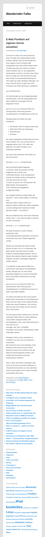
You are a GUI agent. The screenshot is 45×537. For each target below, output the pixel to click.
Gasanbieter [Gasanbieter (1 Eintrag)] (10, 497)
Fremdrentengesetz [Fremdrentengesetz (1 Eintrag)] (21, 494)
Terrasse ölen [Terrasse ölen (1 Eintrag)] (22, 526)
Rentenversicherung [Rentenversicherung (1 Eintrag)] (12, 519)
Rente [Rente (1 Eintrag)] (25, 516)
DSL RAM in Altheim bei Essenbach (19, 444)
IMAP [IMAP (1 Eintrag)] (29, 497)
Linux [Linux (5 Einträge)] (10, 512)
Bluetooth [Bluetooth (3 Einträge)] (31, 487)
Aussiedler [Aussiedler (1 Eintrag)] (22, 487)
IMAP (26, 380)
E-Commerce (11, 465)
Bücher (9, 463)
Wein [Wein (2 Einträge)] (8, 532)
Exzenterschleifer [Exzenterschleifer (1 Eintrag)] (27, 490)
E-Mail (21, 380)
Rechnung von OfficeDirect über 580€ (20, 436)
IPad (7, 473)
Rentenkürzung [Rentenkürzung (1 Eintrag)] (32, 516)
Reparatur (9, 475)
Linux (30, 380)
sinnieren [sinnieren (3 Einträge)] (20, 522)
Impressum (28, 23)
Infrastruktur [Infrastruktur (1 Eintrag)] (35, 497)
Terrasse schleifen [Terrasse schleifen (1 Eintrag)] (11, 526)
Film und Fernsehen (13, 468)
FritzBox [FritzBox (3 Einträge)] (32, 494)
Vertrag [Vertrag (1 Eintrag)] (23, 529)
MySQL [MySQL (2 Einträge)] (34, 512)
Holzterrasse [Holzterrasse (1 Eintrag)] (18, 497)
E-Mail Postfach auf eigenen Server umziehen (17, 43)
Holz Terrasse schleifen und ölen (18, 410)
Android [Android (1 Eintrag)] (12, 487)
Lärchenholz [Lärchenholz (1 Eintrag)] (18, 512)
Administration (23, 378)
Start (8, 23)
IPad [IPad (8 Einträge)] (19, 501)
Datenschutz (17, 23)
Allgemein (10, 455)
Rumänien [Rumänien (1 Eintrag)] (22, 519)
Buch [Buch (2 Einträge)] (12, 491)
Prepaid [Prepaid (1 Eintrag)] (16, 516)
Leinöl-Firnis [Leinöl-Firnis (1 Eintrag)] (27, 508)
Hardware (9, 470)
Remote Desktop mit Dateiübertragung (20, 441)
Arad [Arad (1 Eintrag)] (16, 487)
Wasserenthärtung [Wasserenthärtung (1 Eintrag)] (31, 529)
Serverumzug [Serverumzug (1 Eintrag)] (10, 522)
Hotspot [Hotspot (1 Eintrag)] (24, 497)
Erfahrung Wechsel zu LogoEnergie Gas (21, 413)
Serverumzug (10, 382)
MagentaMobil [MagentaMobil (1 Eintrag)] (26, 512)
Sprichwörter (11, 478)
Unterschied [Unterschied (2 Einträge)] (11, 529)
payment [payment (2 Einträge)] (10, 516)
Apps (8, 457)
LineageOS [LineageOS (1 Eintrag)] (34, 508)
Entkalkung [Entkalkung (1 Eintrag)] (18, 490)
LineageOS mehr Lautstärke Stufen (19, 398)
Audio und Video (12, 460)
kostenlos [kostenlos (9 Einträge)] (14, 507)
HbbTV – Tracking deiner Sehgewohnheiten (22, 438)
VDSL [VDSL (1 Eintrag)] (19, 529)
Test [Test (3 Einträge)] (28, 526)
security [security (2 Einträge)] (29, 519)
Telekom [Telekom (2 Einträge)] (29, 522)
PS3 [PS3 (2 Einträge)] (21, 516)
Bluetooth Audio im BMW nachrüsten (20, 416)
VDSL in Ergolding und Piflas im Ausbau (21, 418)
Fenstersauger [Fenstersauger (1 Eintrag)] (10, 494)
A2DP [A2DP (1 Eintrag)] (7, 487)
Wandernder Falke (18, 13)
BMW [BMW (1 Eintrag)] (7, 490)
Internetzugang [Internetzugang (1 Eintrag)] (10, 502)
